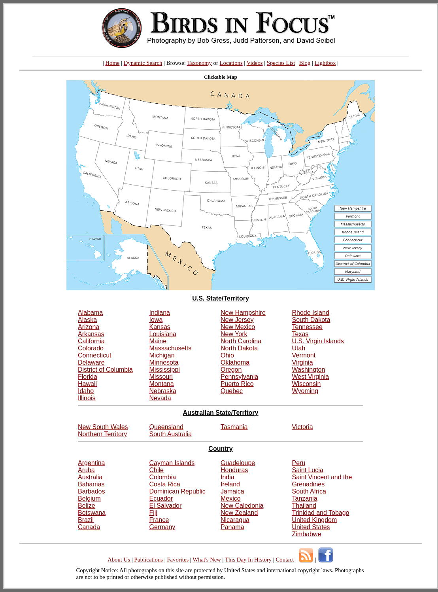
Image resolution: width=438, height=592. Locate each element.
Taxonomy (199, 63)
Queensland (166, 427)
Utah (299, 348)
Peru (299, 463)
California (91, 341)
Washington (308, 369)
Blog (305, 63)
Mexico (231, 498)
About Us (119, 559)
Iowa (156, 319)
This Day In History (248, 559)
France (159, 519)
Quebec (232, 391)
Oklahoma (235, 362)
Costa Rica (164, 484)
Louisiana (163, 334)
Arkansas (91, 334)
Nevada (160, 398)
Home (112, 63)
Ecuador (161, 498)
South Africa (309, 491)
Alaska (87, 319)
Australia (90, 477)
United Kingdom (314, 519)
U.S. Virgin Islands (318, 341)
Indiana (159, 312)
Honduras (234, 470)
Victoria (302, 427)
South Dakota (311, 319)
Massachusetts (170, 348)
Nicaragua (235, 519)
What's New (207, 559)
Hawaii (87, 383)
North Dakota (239, 348)
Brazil (86, 519)
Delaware (91, 362)
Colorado (91, 348)
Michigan (162, 355)
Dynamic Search (143, 63)
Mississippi (164, 369)
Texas (300, 334)
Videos (255, 63)
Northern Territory (102, 434)
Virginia (302, 362)
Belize (86, 505)
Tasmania (234, 427)
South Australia (170, 434)
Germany (162, 527)
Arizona (88, 326)
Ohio (227, 355)
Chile (156, 470)
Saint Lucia (307, 470)
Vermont (304, 355)
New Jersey (237, 319)
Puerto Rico (237, 383)
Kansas (159, 326)
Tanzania (304, 498)
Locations (231, 63)
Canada (89, 527)
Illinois (86, 398)
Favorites (178, 559)
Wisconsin (306, 383)
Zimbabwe (306, 534)
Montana (161, 383)
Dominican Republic (177, 491)
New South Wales (103, 427)
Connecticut (94, 355)
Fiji (153, 512)
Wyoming (305, 391)
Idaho (86, 391)
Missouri (161, 376)
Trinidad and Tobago (320, 512)
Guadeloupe (238, 463)
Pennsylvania (239, 376)
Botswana (92, 512)
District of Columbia (105, 369)
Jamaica (232, 491)
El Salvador (165, 505)
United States (311, 527)
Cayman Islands (172, 463)
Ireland (230, 484)
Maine (158, 341)
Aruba (86, 470)
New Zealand (239, 512)
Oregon (231, 369)
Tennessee (307, 326)
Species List (281, 63)
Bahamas (91, 484)
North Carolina (241, 341)
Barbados (91, 491)
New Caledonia (242, 505)
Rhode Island (310, 312)
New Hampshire (243, 312)
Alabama (90, 312)
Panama (232, 527)
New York (234, 334)
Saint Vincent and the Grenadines (322, 481)
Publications (148, 559)
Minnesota (164, 362)
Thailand (304, 505)
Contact (285, 559)
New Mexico (238, 326)
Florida (87, 376)
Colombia (162, 477)
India (227, 477)
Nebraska (162, 391)
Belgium (89, 498)
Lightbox (325, 63)
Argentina (91, 463)
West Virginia (310, 376)
